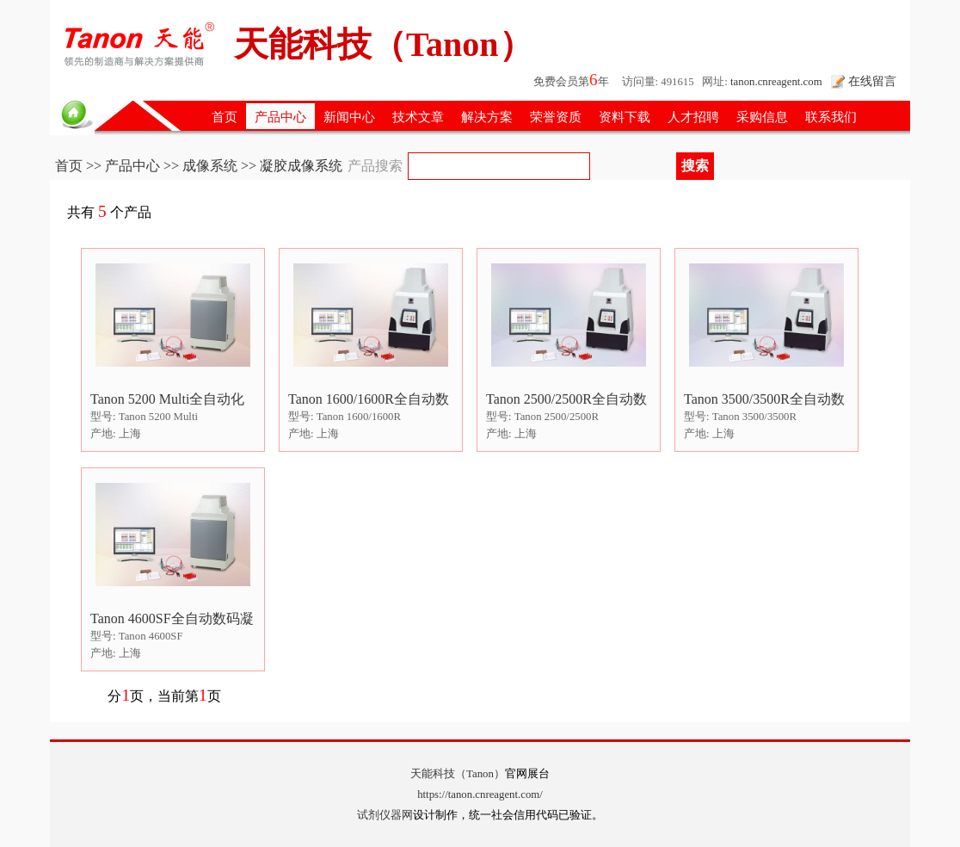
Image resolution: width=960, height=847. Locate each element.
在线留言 (872, 81)
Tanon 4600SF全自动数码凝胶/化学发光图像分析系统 (172, 619)
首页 (224, 116)
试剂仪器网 (385, 815)
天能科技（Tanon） (457, 774)
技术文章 (418, 116)
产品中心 (280, 116)
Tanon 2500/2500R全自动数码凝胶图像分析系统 (566, 400)
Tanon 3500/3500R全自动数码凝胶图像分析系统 (764, 400)
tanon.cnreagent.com (776, 82)
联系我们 (831, 116)
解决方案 (487, 116)
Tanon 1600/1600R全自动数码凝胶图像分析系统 (368, 400)
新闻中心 (349, 116)
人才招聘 (693, 116)
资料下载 (624, 116)
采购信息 (762, 116)
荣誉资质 (556, 116)
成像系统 (209, 165)
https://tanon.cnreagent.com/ (480, 794)
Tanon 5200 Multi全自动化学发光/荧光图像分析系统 (167, 400)
